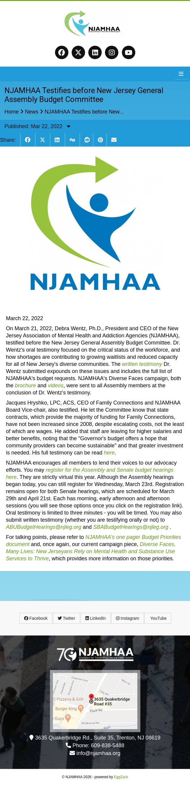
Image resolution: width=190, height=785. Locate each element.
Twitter (66, 618)
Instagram (127, 618)
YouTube (158, 618)
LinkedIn (95, 618)
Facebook (36, 618)
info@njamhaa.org (98, 753)
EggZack (121, 777)
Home (11, 112)
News (31, 112)
